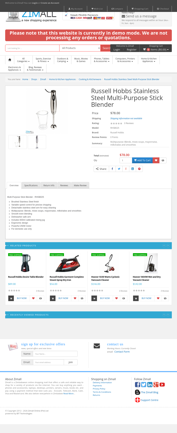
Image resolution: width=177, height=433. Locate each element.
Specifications (31, 185)
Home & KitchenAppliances (149, 60)
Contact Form (122, 351)
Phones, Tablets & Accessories (101, 60)
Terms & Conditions (102, 392)
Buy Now (17, 298)
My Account (75, 9)
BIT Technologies (24, 413)
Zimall (43, 79)
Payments (97, 385)
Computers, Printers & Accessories (125, 60)
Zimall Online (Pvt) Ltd (38, 410)
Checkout (163, 9)
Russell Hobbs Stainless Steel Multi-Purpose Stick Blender (131, 79)
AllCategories (23, 60)
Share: (101, 169)
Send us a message (139, 16)
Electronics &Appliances (14, 68)
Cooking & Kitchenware (90, 79)
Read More (68, 393)
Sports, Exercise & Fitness (43, 60)
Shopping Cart (140, 9)
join (70, 362)
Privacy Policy (99, 388)
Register (132, 49)
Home (25, 79)
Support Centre (149, 400)
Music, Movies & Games (81, 60)
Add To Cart (142, 160)
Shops (34, 79)
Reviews (64, 185)
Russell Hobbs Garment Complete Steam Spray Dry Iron (67, 278)
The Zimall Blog (149, 392)
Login (116, 49)
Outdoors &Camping (62, 60)
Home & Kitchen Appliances (62, 79)
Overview (14, 185)
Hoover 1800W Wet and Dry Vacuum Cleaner (147, 278)
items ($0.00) (156, 49)
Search (107, 48)
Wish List (97, 9)
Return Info (49, 185)
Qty (95, 160)
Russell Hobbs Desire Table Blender (26, 277)
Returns (96, 395)
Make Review (80, 185)
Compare (117, 9)
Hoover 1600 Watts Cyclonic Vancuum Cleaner (105, 278)
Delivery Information (102, 382)
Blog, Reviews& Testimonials (35, 68)
